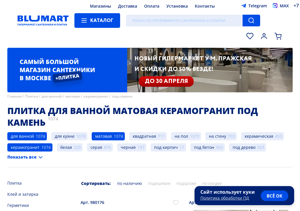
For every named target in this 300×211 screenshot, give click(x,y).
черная (128, 147)
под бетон (204, 147)
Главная (14, 96)
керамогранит (95, 96)
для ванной (52, 96)
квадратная (144, 136)
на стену (217, 136)
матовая (72, 96)
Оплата (151, 6)
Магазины (100, 6)
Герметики (18, 205)
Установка (177, 6)
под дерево (244, 147)
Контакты (205, 6)
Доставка (127, 6)
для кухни (64, 136)
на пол (181, 136)
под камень (122, 96)
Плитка (31, 96)
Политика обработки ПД (224, 198)
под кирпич (166, 147)
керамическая (259, 136)
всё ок (274, 196)
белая (66, 147)
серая (96, 147)
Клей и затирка (22, 194)
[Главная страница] (43, 20)
